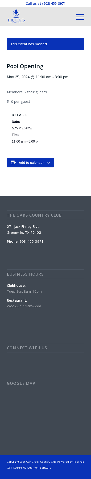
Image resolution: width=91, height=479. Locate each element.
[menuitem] (77, 16)
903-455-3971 (32, 241)
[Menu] (77, 16)
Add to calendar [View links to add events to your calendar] (31, 163)
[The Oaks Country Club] (38, 16)
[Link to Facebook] (80, 473)
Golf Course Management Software (29, 467)
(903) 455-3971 (54, 3)
